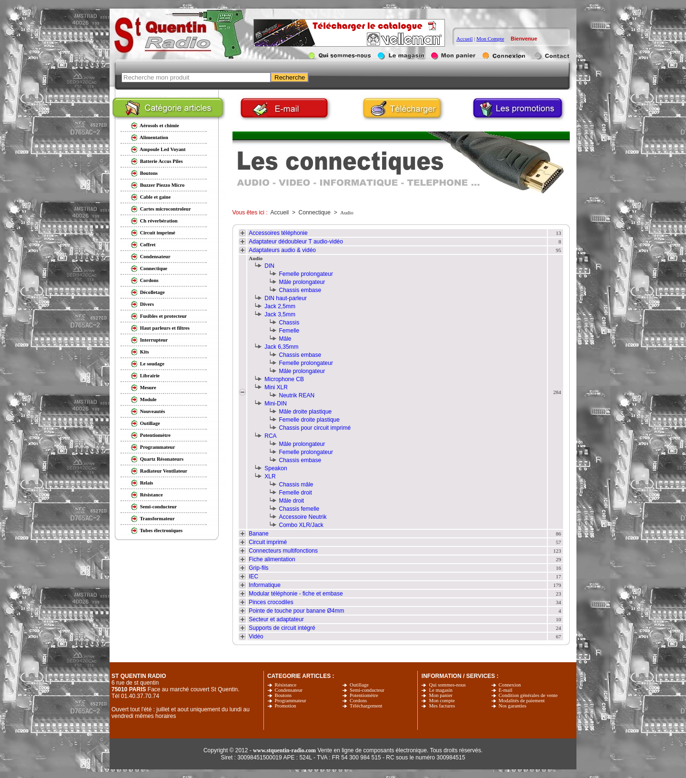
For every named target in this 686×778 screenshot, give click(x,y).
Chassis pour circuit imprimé (315, 427)
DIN (269, 266)
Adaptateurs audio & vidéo (282, 250)
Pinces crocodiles (271, 602)
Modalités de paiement (522, 700)
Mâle (285, 338)
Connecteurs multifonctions (283, 550)
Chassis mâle (296, 484)
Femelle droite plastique (309, 419)
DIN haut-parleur (285, 298)
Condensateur (289, 690)
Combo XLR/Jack (301, 525)
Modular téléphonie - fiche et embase (296, 593)
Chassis (289, 322)
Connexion (510, 684)
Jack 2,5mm (279, 306)
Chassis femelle (299, 508)
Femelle (289, 330)
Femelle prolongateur (306, 274)
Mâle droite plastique (305, 411)
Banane (258, 533)
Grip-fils (258, 568)
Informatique (265, 585)
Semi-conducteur (367, 690)
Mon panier (440, 695)
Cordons (358, 700)
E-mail (506, 690)
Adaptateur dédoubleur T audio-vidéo (296, 241)
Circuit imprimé (268, 542)
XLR (269, 476)
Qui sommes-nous (447, 684)
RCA (270, 436)
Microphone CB (284, 379)
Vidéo (256, 636)
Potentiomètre (364, 695)
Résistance (286, 684)
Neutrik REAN (297, 395)
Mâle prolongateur (302, 282)
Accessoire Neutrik (303, 517)
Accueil (464, 38)
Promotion (285, 705)
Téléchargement (366, 705)
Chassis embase (300, 290)
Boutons (283, 695)
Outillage (359, 684)
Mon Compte (490, 38)
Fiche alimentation (272, 559)
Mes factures (442, 705)
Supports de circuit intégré (282, 628)
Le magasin (440, 690)
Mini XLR (276, 387)
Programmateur (290, 700)
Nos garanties (512, 705)
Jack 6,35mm (281, 347)
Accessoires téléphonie (278, 233)
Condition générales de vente (528, 695)
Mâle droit (291, 500)
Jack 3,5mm (279, 314)
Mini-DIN (275, 403)
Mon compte (441, 700)
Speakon (275, 468)
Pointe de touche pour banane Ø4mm (296, 610)
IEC (253, 576)
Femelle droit (295, 492)
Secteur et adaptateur (276, 619)
